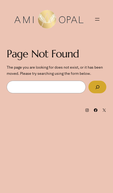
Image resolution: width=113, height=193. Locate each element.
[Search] (97, 87)
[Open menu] (97, 19)
